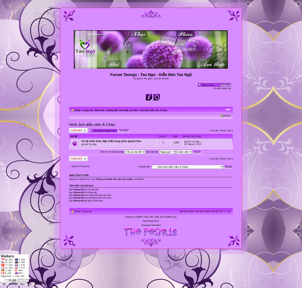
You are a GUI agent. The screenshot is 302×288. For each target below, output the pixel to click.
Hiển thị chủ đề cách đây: (122, 152)
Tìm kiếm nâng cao (222, 88)
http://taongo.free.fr (151, 221)
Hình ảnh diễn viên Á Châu (153, 110)
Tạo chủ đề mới (78, 130)
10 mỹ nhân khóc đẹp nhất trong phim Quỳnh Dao (111, 141)
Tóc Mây (92, 144)
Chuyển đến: (144, 166)
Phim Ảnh (99, 110)
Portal (77, 110)
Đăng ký (227, 115)
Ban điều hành (187, 211)
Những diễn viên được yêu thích (122, 110)
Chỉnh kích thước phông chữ (228, 109)
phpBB (138, 217)
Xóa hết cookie (202, 211)
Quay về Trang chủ (80, 166)
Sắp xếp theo (161, 152)
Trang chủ (88, 110)
